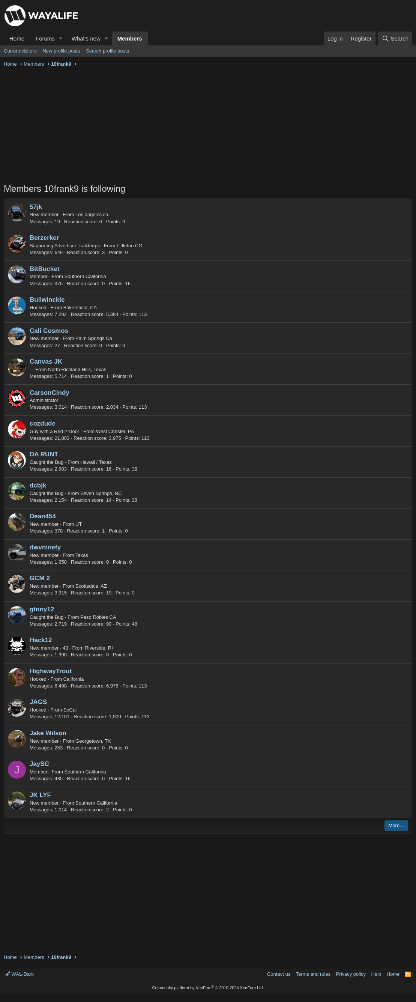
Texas (81, 555)
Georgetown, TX (93, 741)
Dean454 (43, 516)
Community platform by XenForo (208, 987)
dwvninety (45, 547)
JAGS (38, 702)
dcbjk (38, 485)
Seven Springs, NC (101, 493)
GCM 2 (40, 578)
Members (129, 38)
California (73, 679)
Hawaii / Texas (96, 462)
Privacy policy (351, 974)
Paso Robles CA (98, 617)
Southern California (85, 276)
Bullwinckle (47, 299)
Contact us (278, 974)
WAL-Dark (19, 974)
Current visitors (20, 51)
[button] (61, 38)
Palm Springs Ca (93, 338)
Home (16, 38)
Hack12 (41, 640)
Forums (45, 38)
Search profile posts (107, 51)
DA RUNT (44, 454)
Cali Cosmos (49, 330)
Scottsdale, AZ (91, 586)
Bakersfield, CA (80, 307)
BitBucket (44, 268)
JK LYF (40, 795)
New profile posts (61, 51)
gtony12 (42, 609)
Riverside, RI (99, 648)
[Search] (395, 38)
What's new (86, 38)
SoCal (70, 710)
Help (376, 974)
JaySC (39, 763)
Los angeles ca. (92, 214)
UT (78, 524)
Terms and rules (313, 974)
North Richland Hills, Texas (77, 369)
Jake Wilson (48, 733)
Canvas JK (46, 361)
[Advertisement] (208, 126)
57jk (36, 207)
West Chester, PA (115, 431)
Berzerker (44, 237)
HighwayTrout (51, 671)
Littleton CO (130, 245)
